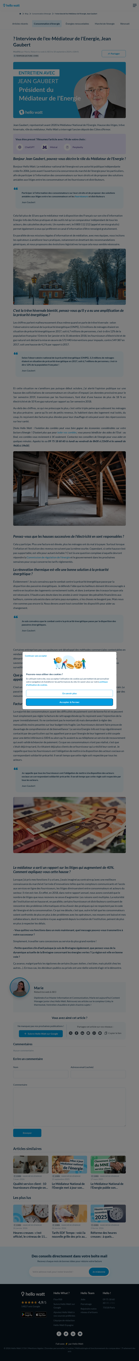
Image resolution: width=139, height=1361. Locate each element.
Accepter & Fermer (70, 702)
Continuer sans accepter (36, 655)
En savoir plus (69, 693)
